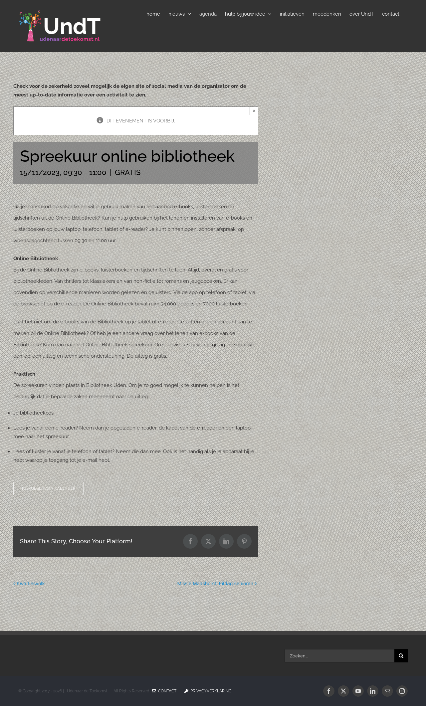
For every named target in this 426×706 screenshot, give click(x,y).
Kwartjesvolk (31, 583)
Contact (164, 691)
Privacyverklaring (208, 691)
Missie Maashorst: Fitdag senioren (215, 583)
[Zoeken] (401, 655)
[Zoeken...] (339, 655)
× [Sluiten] (254, 110)
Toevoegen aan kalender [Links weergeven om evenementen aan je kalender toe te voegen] (48, 488)
